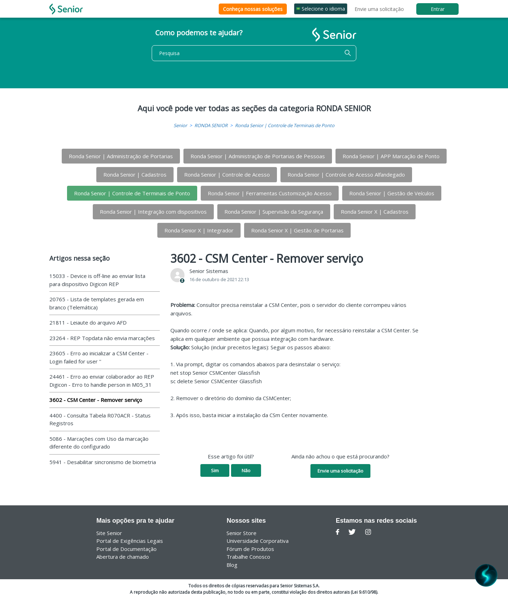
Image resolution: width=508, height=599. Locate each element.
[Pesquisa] (254, 53)
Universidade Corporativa (257, 540)
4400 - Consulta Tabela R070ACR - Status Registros (100, 419)
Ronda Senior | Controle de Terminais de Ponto (284, 125)
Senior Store (241, 532)
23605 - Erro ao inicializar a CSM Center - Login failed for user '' (99, 357)
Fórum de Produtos (250, 548)
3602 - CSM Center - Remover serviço (95, 399)
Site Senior (109, 532)
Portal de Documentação (126, 548)
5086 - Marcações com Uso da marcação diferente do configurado (99, 442)
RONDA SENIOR (211, 125)
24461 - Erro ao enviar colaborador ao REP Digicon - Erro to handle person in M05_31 (101, 380)
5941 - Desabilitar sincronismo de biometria (102, 461)
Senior (180, 125)
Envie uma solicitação (379, 9)
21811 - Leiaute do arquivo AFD (88, 322)
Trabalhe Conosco (248, 556)
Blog (231, 564)
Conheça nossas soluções (253, 9)
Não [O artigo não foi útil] (246, 470)
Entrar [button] (438, 9)
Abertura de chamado (122, 556)
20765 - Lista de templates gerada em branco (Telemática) (96, 303)
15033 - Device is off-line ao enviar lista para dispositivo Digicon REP (97, 279)
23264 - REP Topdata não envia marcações (102, 338)
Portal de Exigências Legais (129, 540)
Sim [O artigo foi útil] (215, 470)
